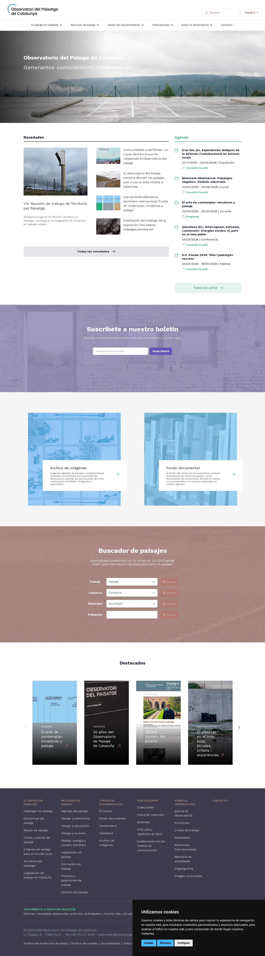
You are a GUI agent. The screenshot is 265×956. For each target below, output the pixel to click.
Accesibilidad (110, 943)
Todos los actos (208, 287)
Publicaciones (147, 800)
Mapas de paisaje (36, 830)
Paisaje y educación (75, 826)
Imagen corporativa (188, 876)
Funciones (182, 823)
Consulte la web (197, 167)
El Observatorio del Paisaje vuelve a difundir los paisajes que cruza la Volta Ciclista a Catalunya (144, 180)
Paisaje (95, 581)
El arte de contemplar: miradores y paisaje (208, 204)
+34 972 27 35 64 (83, 934)
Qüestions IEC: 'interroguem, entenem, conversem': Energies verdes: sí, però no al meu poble (211, 230)
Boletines (143, 822)
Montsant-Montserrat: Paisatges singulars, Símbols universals (207, 180)
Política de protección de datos (46, 943)
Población (95, 614)
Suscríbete (161, 351)
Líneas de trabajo (187, 830)
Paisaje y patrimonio (75, 818)
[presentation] (132, 364)
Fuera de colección (150, 815)
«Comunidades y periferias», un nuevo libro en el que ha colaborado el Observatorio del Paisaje (145, 156)
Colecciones (145, 807)
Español (251, 12)
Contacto (220, 800)
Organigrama (184, 868)
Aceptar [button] (148, 942)
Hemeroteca (108, 826)
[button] (26, 727)
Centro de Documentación (110, 802)
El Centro (105, 811)
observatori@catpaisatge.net (118, 934)
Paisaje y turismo (73, 833)
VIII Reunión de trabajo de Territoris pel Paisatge (55, 205)
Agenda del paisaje (74, 811)
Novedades (182, 837)
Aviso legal (131, 943)
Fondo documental (112, 818)
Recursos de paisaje (70, 802)
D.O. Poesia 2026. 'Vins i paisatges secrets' (207, 256)
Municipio (95, 603)
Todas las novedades (96, 251)
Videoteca (106, 833)
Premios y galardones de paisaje (71, 880)
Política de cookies (84, 943)
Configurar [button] (183, 942)
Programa (192, 216)
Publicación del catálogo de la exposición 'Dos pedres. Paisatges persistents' (144, 225)
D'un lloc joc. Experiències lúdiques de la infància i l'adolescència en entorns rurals (210, 153)
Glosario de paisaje (74, 892)
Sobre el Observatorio (185, 802)
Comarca (95, 592)
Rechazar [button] (165, 942)
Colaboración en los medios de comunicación (151, 846)
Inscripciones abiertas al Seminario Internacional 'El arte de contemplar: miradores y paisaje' (145, 203)
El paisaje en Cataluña (33, 802)
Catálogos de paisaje (38, 811)
